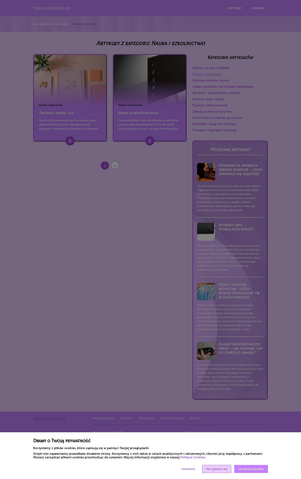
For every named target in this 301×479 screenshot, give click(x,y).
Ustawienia (188, 469)
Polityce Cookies (192, 457)
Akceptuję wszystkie (251, 469)
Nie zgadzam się (216, 469)
